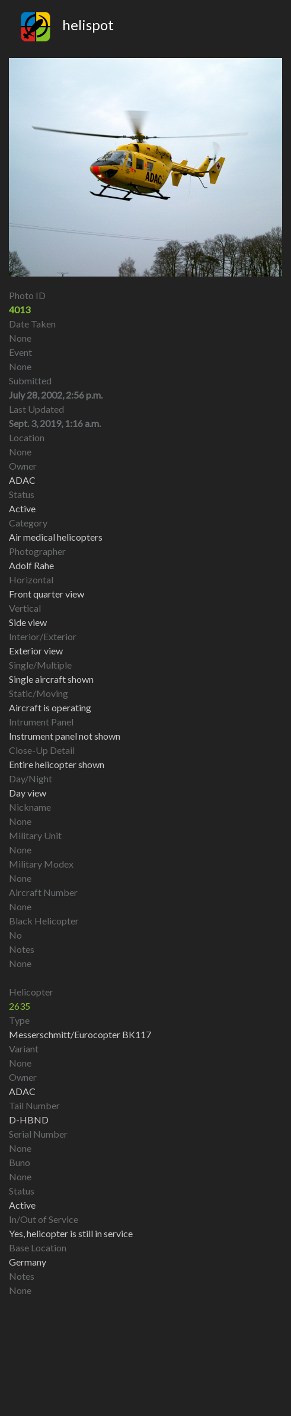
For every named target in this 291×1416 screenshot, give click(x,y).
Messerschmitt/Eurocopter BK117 (80, 1034)
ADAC (22, 1091)
